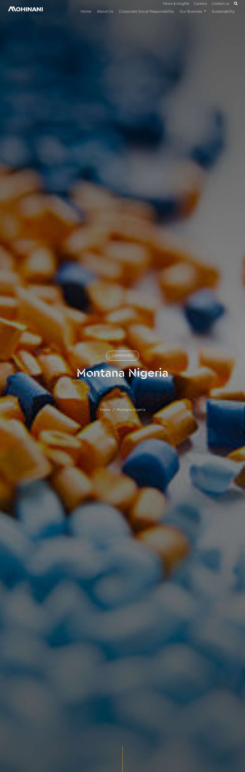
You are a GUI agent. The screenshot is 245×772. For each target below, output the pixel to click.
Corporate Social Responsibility (146, 11)
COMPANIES (122, 356)
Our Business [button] (191, 11)
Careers (200, 3)
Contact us (220, 3)
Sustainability (223, 11)
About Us (105, 11)
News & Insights (176, 3)
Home (86, 11)
